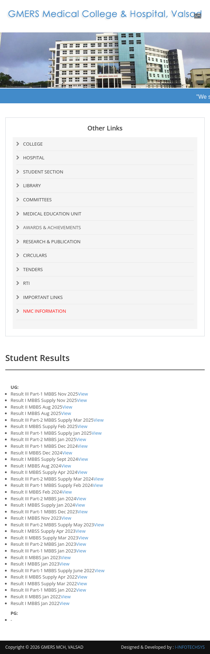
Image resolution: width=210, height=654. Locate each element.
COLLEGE (33, 144)
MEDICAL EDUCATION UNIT (52, 213)
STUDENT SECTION (43, 172)
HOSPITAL (33, 157)
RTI (26, 283)
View (83, 394)
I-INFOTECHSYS (190, 647)
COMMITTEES (37, 199)
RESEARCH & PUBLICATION (52, 241)
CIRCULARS (35, 255)
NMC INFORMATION (44, 311)
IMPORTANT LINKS (43, 297)
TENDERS (33, 269)
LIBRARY (32, 185)
